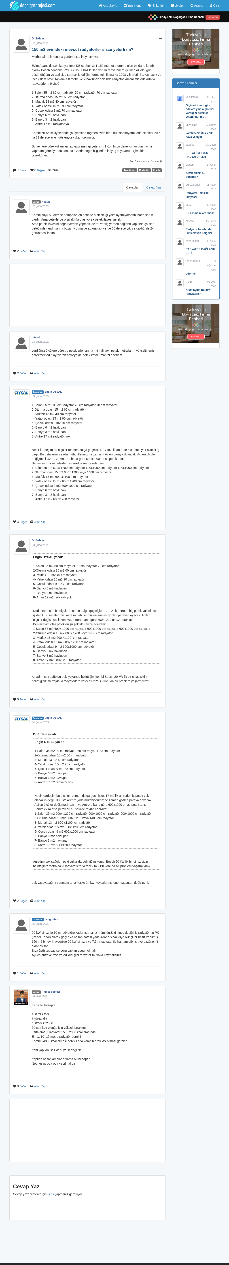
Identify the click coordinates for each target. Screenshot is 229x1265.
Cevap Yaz (153, 187)
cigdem (190, 164)
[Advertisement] (87, 295)
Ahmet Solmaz (151, 161)
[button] (160, 38)
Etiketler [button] (156, 5)
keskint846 (192, 97)
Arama (197, 5)
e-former (191, 273)
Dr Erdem (38, 38)
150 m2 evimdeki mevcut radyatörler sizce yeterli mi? (82, 49)
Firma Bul (212, 17)
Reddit (46, 201)
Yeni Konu (133, 5)
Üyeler (177, 5)
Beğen (41, 170)
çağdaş (190, 144)
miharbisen (192, 241)
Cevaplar (132, 187)
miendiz (37, 337)
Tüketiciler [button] (130, 170)
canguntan (51, 919)
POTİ (189, 281)
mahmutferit (193, 260)
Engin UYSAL (53, 391)
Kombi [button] (157, 170)
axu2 (189, 204)
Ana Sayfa (108, 5)
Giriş (215, 5)
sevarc (190, 221)
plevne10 (191, 124)
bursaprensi (193, 184)
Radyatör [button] (144, 170)
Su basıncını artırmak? (200, 213)
